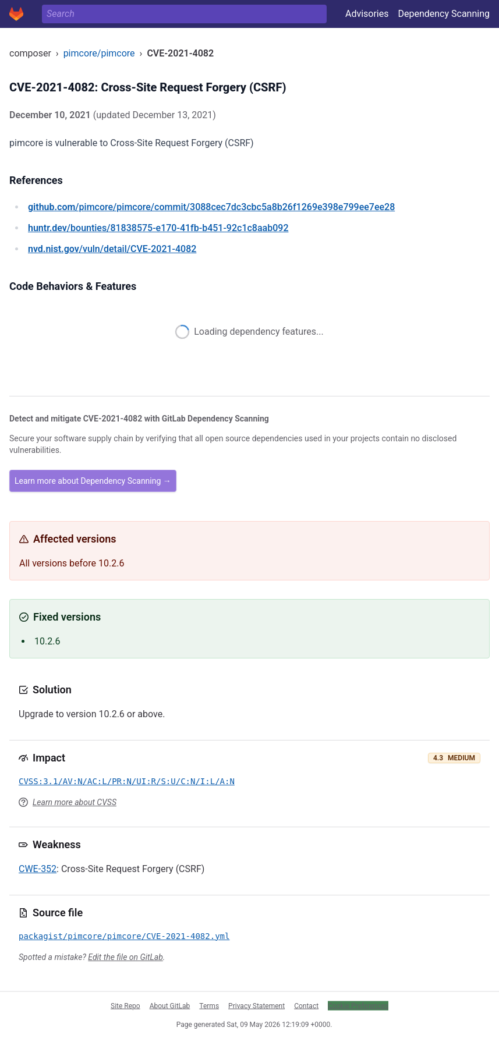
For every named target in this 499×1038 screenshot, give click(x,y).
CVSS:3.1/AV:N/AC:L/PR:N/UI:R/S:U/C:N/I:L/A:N (127, 781)
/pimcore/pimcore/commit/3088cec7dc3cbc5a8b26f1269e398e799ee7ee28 (211, 206)
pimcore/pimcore (99, 53)
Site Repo (125, 1005)
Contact (306, 1005)
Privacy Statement (256, 1005)
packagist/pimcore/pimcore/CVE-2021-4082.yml (124, 936)
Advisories (367, 13)
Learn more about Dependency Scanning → (93, 481)
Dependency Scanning (444, 13)
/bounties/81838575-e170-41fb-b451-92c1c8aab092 (158, 227)
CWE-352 (37, 868)
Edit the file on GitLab (125, 957)
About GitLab (170, 1005)
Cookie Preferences (358, 1005)
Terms (209, 1005)
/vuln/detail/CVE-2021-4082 (112, 248)
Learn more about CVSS (74, 802)
